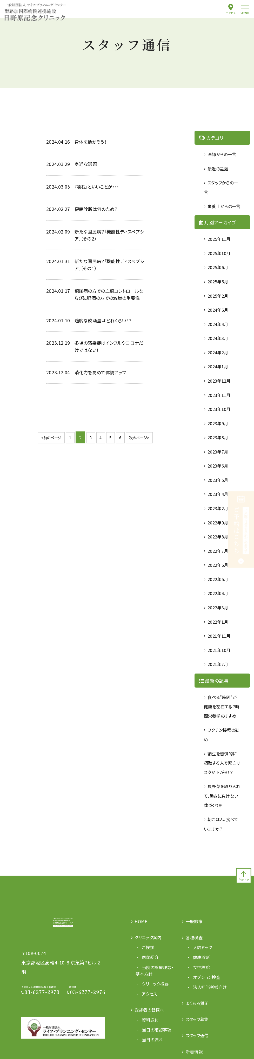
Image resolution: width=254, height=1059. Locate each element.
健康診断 (203, 990)
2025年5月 (219, 291)
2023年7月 (219, 462)
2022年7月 (219, 563)
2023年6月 (219, 477)
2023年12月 (221, 391)
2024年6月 (219, 320)
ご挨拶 (149, 979)
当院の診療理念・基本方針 (153, 1003)
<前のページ (47, 456)
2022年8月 (219, 548)
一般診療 (195, 953)
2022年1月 (219, 634)
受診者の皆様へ (151, 1043)
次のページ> (143, 456)
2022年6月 (219, 577)
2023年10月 (221, 420)
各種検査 (195, 969)
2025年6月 (219, 277)
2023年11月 (221, 405)
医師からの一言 (224, 154)
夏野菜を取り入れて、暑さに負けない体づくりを (222, 828)
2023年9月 (219, 434)
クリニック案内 (150, 969)
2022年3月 (219, 620)
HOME (142, 953)
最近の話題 (220, 168)
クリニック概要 (158, 1016)
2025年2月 (219, 305)
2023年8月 (219, 448)
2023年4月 (219, 505)
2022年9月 (219, 534)
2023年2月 (219, 520)
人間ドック (204, 979)
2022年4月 (219, 605)
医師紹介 (152, 990)
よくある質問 (199, 1043)
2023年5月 (219, 491)
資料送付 (152, 1052)
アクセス (231, 13)
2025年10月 (221, 262)
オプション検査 (209, 1010)
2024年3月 (219, 348)
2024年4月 (219, 334)
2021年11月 (221, 648)
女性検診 (203, 1000)
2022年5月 (219, 591)
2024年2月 (219, 362)
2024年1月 (219, 377)
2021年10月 (221, 663)
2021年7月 (219, 677)
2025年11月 (221, 248)
